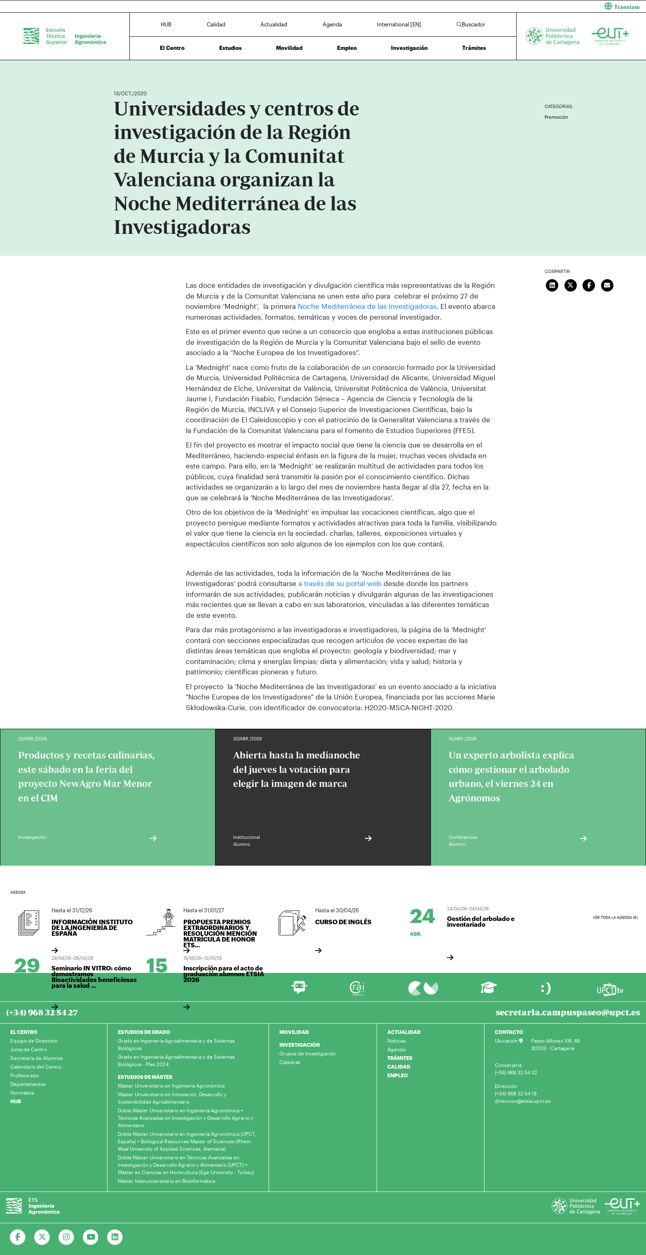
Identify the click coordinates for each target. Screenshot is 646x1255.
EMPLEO (397, 1075)
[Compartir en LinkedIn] (552, 284)
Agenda (332, 24)
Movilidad (289, 48)
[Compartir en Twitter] (570, 284)
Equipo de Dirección (34, 1040)
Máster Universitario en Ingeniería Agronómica (171, 1085)
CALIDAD (398, 1066)
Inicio (120, 69)
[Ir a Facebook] (18, 1237)
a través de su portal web (339, 583)
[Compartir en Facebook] (589, 284)
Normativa (22, 1092)
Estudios (230, 48)
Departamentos (28, 1083)
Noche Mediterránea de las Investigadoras (367, 306)
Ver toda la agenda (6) (615, 917)
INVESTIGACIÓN (299, 1044)
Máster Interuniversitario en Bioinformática (166, 1180)
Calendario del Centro (35, 1066)
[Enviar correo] (607, 284)
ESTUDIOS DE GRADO (144, 1031)
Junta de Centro (28, 1049)
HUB (166, 24)
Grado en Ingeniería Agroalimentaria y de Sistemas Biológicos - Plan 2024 (176, 1060)
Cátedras (289, 1061)
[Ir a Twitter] (42, 1237)
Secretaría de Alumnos (36, 1057)
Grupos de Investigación (307, 1053)
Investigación (409, 48)
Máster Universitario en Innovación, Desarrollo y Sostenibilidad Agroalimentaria (172, 1097)
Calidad (216, 24)
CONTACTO (509, 1031)
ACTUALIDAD (404, 1031)
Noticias (396, 1040)
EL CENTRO (23, 1031)
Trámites (474, 48)
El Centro (172, 48)
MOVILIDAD (294, 1031)
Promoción (556, 117)
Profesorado (24, 1075)
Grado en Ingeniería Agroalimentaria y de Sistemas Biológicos (176, 1043)
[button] (487, 6)
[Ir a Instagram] (66, 1237)
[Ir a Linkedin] (115, 1237)
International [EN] (399, 24)
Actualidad (273, 24)
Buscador (470, 24)
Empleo (347, 48)
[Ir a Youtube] (91, 1237)
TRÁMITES (399, 1057)
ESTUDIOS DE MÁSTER (145, 1076)
